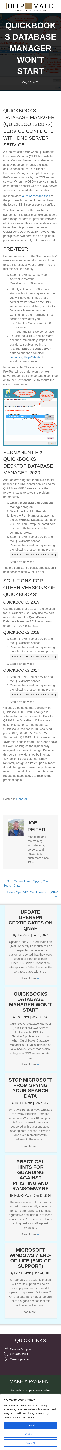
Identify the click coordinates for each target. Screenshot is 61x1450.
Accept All (30, 1425)
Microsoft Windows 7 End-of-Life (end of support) (30, 1258)
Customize (30, 1434)
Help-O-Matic (24, 1103)
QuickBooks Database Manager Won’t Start (30, 1002)
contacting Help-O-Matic (25, 357)
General (21, 799)
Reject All (30, 1443)
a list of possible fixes (36, 196)
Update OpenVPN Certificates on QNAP (30, 920)
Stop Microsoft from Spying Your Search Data (30, 1088)
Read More (30, 978)
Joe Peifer (24, 935)
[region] (30, 1422)
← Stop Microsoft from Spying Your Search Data (26, 883)
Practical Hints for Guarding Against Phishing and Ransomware (30, 1175)
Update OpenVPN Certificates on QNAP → (32, 894)
